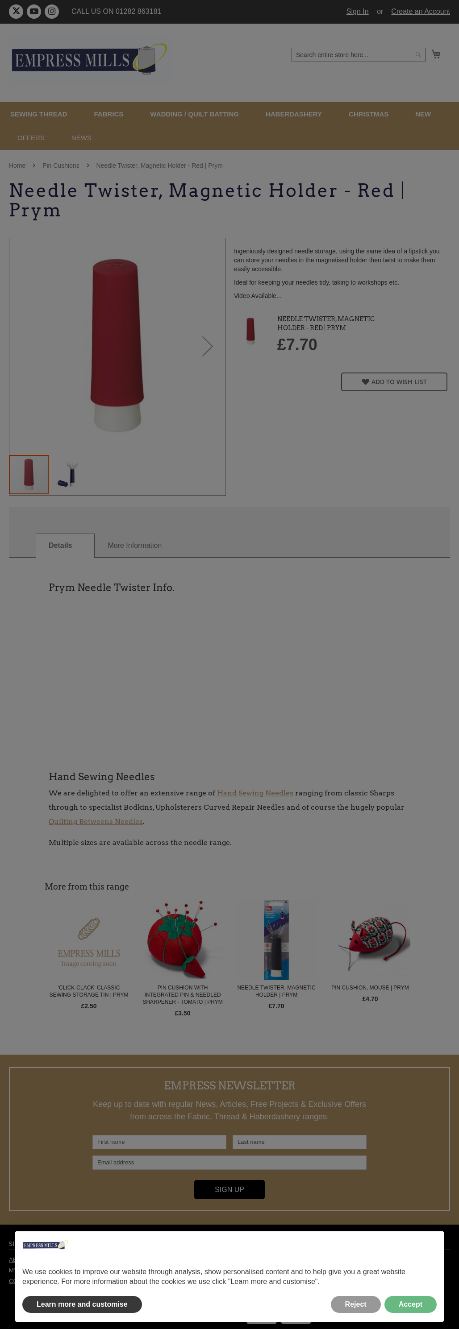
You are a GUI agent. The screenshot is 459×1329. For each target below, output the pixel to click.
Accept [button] (410, 1304)
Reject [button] (356, 1304)
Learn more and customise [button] (82, 1304)
